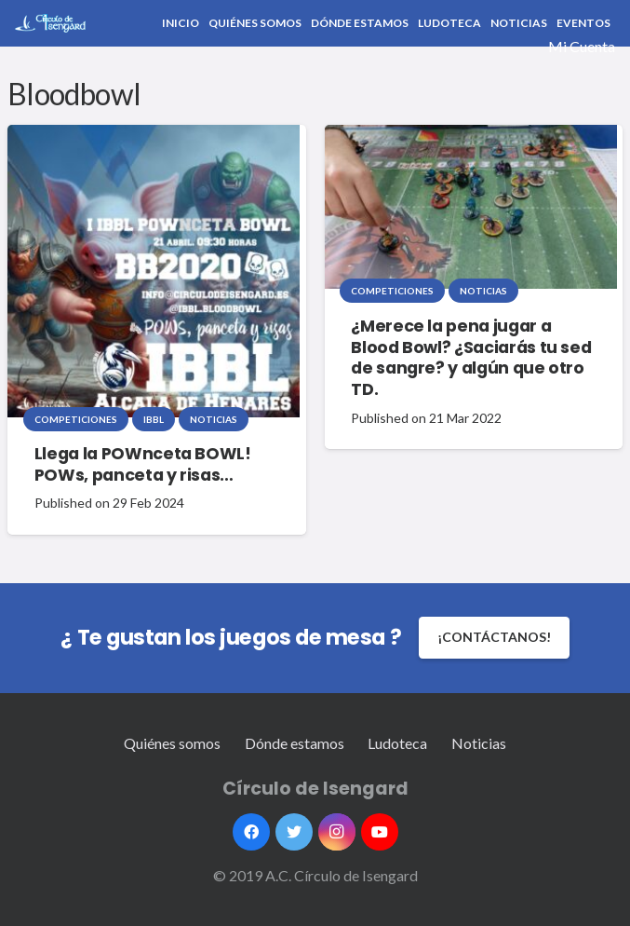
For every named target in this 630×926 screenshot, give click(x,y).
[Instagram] (336, 832)
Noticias (213, 419)
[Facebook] (251, 832)
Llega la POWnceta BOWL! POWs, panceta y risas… (142, 464)
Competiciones (75, 419)
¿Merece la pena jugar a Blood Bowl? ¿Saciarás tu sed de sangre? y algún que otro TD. (471, 358)
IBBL (153, 419)
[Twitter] (294, 832)
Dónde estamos (294, 743)
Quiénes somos (172, 743)
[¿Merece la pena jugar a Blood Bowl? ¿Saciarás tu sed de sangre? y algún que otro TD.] (471, 207)
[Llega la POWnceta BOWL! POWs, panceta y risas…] (153, 271)
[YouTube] (379, 832)
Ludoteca (397, 743)
